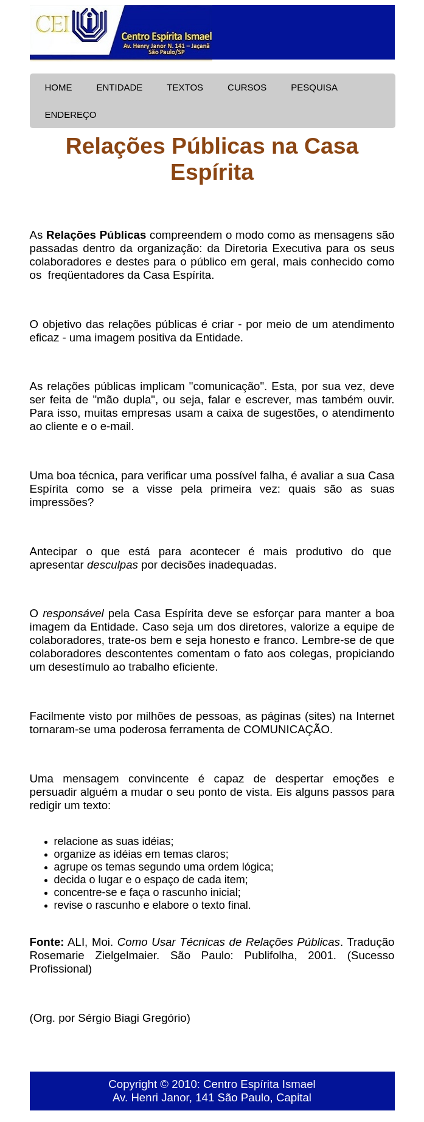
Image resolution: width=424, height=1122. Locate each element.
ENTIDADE (120, 87)
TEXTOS (185, 87)
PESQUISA (314, 87)
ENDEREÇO (71, 114)
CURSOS (247, 87)
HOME (58, 87)
